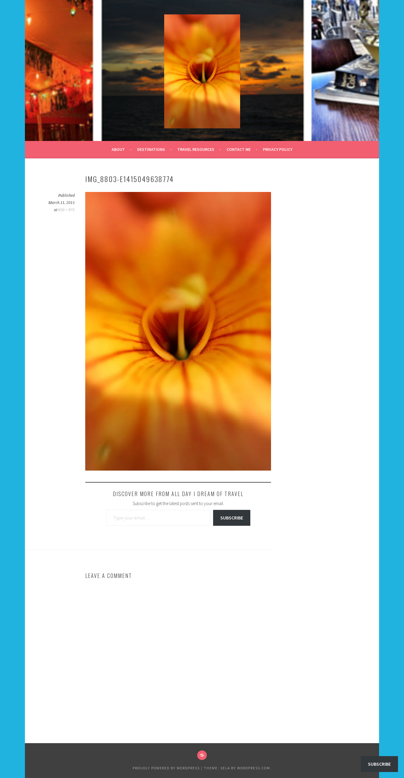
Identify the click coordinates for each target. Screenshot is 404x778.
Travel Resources (195, 149)
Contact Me (239, 149)
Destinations (151, 149)
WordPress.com (253, 768)
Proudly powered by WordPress (166, 768)
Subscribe (231, 518)
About (118, 149)
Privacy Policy (277, 149)
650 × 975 (66, 210)
